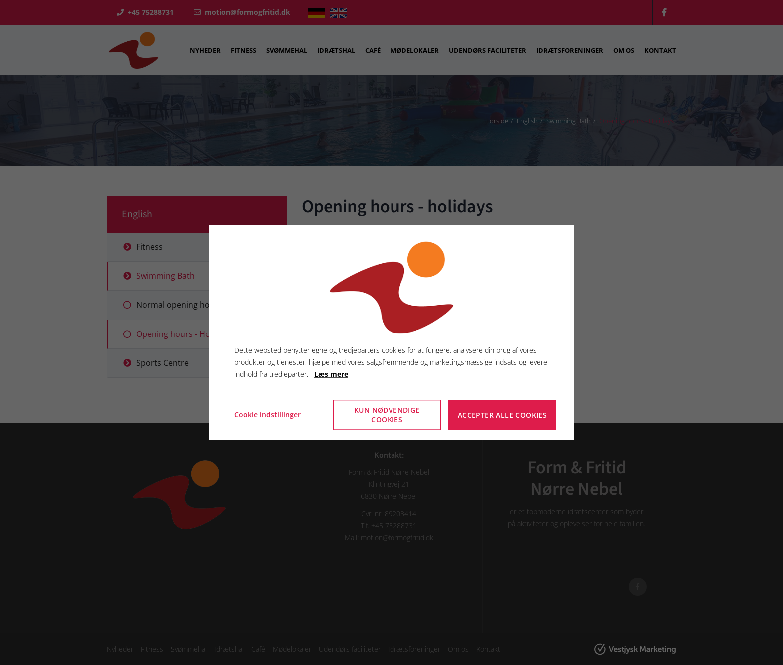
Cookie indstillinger (267, 415)
